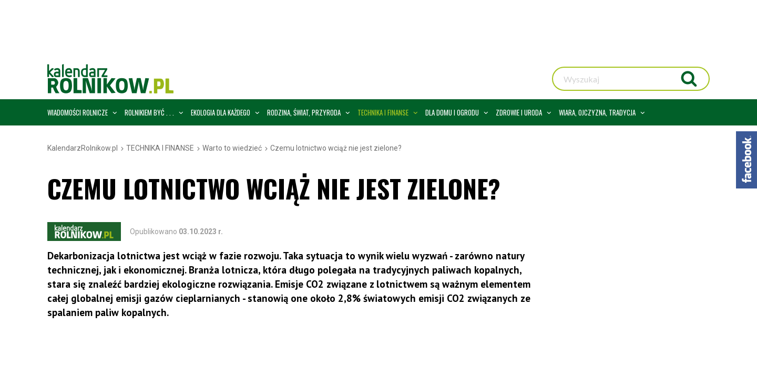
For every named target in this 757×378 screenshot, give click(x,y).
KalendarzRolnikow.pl (82, 148)
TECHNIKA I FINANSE (160, 148)
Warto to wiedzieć (232, 148)
